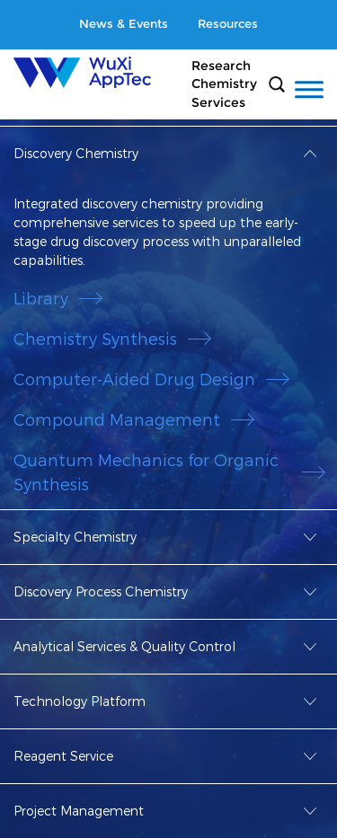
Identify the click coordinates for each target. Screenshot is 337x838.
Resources (228, 24)
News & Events (123, 24)
